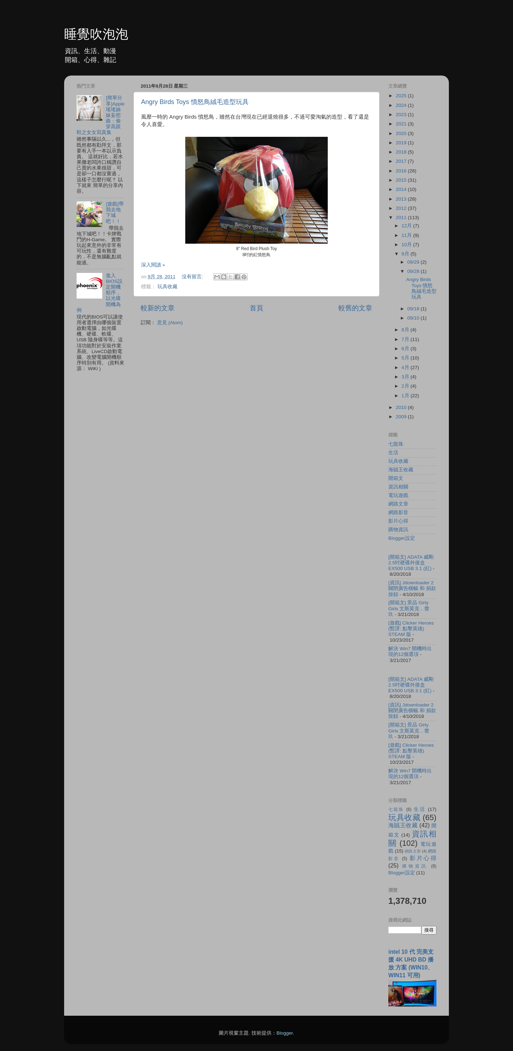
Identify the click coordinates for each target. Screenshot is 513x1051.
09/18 (414, 308)
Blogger (284, 1033)
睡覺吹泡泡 (96, 34)
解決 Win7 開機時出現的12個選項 (410, 651)
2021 (402, 123)
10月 (407, 244)
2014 (402, 189)
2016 (402, 171)
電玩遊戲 (398, 495)
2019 (402, 142)
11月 (407, 235)
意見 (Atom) (170, 322)
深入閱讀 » (153, 265)
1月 (405, 395)
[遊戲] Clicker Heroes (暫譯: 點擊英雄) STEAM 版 (411, 628)
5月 (405, 358)
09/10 (414, 318)
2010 (402, 407)
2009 (402, 416)
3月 (405, 376)
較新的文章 (158, 308)
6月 (405, 348)
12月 (407, 225)
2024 (402, 105)
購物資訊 (398, 529)
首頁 (256, 308)
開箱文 (395, 478)
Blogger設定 (401, 538)
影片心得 (398, 521)
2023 (402, 114)
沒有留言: (193, 276)
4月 (405, 367)
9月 (405, 254)
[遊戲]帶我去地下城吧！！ (115, 212)
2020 (402, 133)
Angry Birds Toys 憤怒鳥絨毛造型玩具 (195, 101)
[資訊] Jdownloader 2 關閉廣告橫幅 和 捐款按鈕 (412, 588)
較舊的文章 (355, 308)
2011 (402, 217)
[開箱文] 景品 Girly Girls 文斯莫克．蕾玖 (409, 608)
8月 (405, 329)
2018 (402, 152)
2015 (402, 180)
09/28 (414, 271)
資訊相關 (398, 487)
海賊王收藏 (400, 469)
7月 (405, 339)
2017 (402, 161)
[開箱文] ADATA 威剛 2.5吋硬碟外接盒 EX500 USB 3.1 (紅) (411, 562)
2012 (402, 208)
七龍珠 (395, 444)
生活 (393, 452)
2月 (405, 386)
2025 (402, 95)
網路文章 (398, 504)
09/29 (414, 262)
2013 (402, 199)
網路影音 (398, 512)
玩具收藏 (167, 286)
